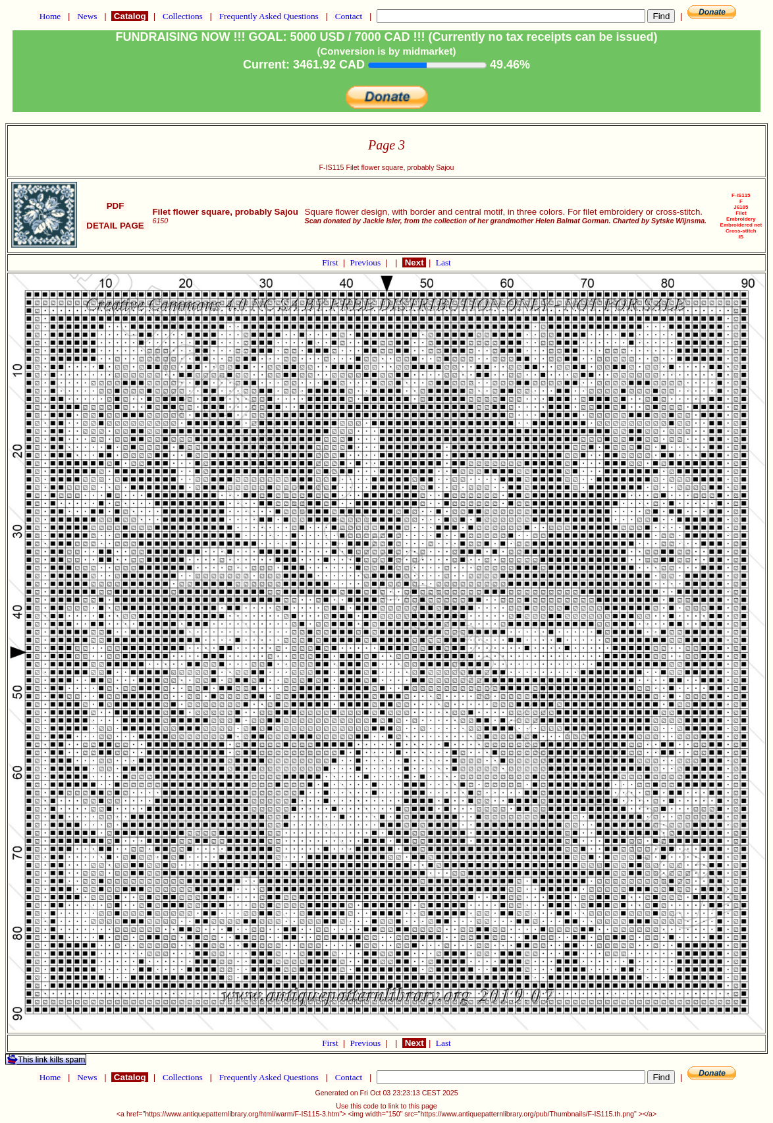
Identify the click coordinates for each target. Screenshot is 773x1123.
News (87, 16)
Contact (348, 16)
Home (50, 16)
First (331, 262)
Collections (183, 16)
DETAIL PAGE (115, 226)
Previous (366, 262)
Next (414, 262)
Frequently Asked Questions (269, 16)
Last (443, 262)
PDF (115, 206)
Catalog (129, 16)
